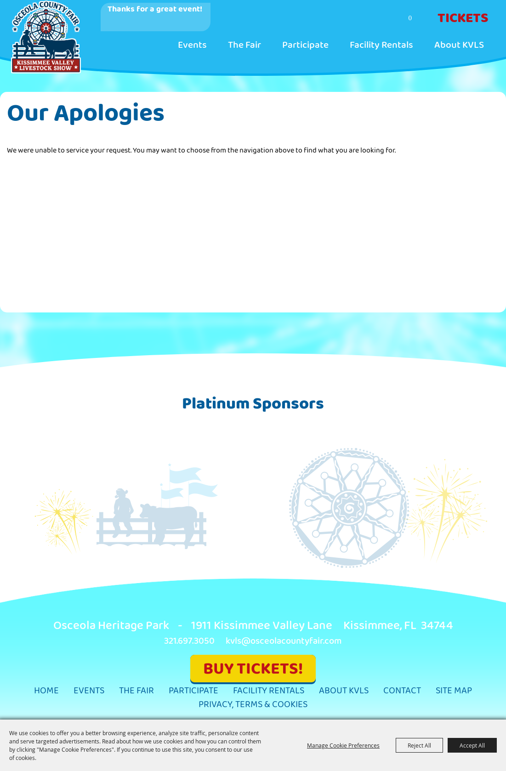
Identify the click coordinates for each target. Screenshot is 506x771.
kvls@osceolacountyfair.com (284, 641)
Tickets (463, 18)
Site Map (454, 691)
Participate (305, 45)
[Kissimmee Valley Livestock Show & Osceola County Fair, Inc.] (45, 37)
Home (46, 691)
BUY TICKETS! (253, 668)
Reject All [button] (419, 745)
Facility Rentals (381, 45)
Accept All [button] (472, 745)
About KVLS (459, 45)
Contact (402, 691)
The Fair (244, 45)
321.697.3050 (189, 641)
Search (374, 19)
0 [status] (410, 18)
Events (192, 45)
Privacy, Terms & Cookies (253, 704)
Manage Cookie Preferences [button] (343, 745)
